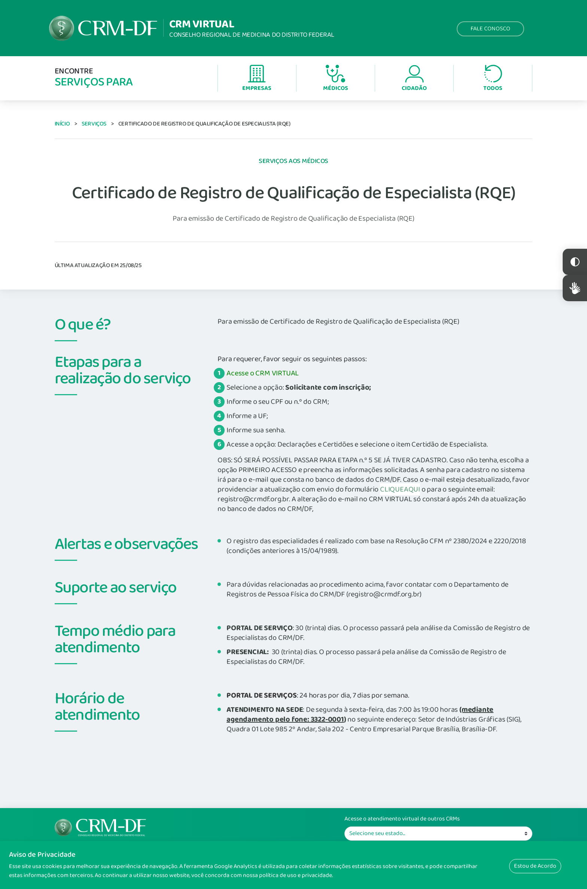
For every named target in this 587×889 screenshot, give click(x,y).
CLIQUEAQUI (400, 489)
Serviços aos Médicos (293, 161)
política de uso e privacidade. (296, 875)
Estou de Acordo (535, 866)
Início (62, 123)
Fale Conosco (490, 28)
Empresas (256, 79)
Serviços (94, 123)
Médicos (335, 79)
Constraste (575, 262)
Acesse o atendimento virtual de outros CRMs (402, 818)
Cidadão (414, 79)
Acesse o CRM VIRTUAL (262, 373)
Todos (492, 79)
